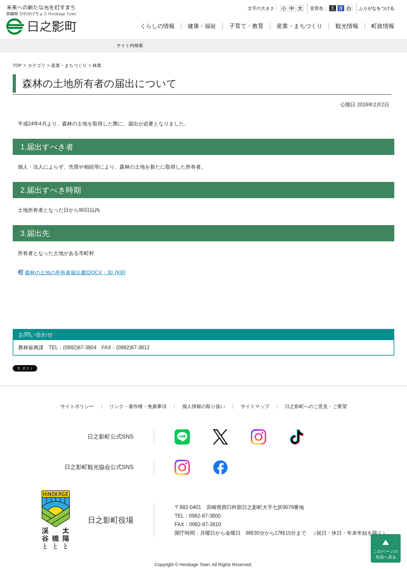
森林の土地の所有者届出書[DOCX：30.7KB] (75, 272)
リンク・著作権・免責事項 (138, 406)
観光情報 (346, 26)
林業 (97, 65)
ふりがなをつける (376, 8)
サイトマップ (255, 406)
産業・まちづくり (299, 26)
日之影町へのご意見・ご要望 (316, 406)
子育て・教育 (246, 26)
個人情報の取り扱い (203, 406)
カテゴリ (36, 65)
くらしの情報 (157, 26)
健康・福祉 (202, 26)
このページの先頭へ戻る (385, 554)
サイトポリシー (77, 406)
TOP (17, 65)
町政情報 (382, 26)
